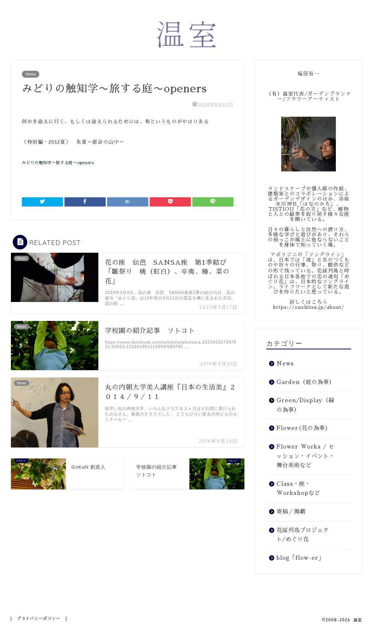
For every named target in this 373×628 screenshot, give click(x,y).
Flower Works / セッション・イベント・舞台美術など (305, 456)
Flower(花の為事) (302, 428)
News (30, 74)
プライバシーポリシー (38, 619)
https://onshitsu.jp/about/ (308, 307)
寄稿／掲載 (291, 512)
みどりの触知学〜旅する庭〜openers (58, 163)
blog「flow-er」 (300, 558)
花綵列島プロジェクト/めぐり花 (302, 535)
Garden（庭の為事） (305, 382)
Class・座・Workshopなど (298, 488)
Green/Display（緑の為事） (305, 405)
